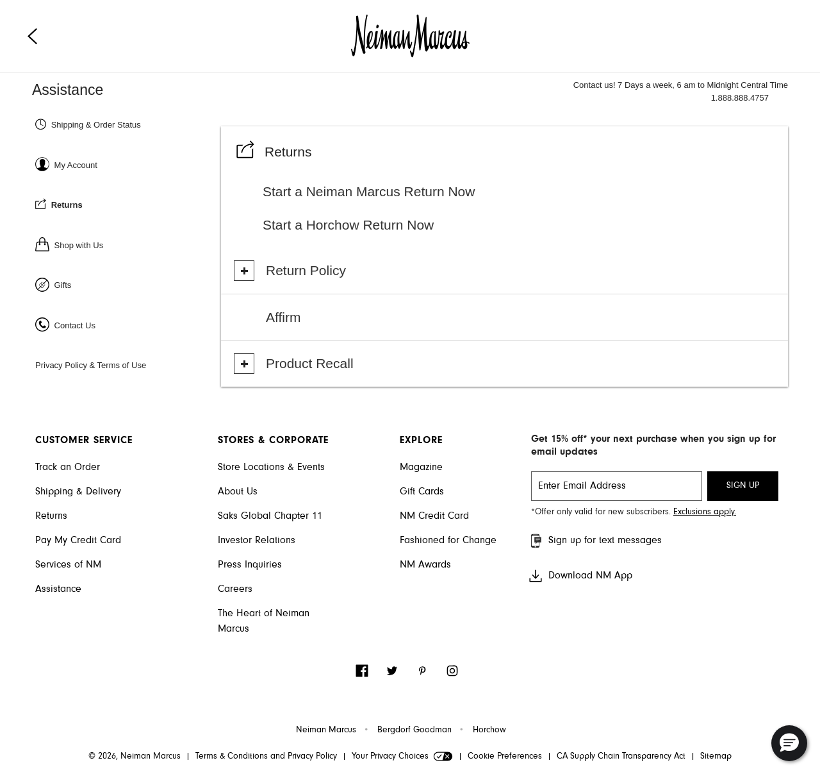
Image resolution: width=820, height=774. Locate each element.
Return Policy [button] (306, 270)
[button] (789, 743)
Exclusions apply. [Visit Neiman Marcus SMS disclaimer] (704, 512)
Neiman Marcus (326, 730)
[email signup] (616, 486)
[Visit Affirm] (508, 317)
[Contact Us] (126, 325)
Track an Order (67, 467)
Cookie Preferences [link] (505, 756)
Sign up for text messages (595, 541)
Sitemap (716, 756)
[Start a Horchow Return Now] (525, 225)
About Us (238, 492)
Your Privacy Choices (402, 756)
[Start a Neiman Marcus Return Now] (525, 191)
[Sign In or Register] (126, 164)
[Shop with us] (126, 244)
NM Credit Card (434, 516)
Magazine (421, 467)
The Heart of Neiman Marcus (263, 621)
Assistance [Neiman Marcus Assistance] (67, 89)
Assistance (58, 589)
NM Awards (425, 565)
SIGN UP (742, 486)
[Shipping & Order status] (126, 124)
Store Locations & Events (271, 467)
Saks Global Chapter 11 (270, 516)
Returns (51, 516)
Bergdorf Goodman (414, 730)
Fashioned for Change (448, 540)
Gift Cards (422, 492)
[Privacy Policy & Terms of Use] (126, 364)
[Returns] (126, 204)
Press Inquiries (250, 565)
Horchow (489, 730)
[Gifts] (126, 284)
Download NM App (580, 576)
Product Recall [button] (310, 363)
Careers (235, 589)
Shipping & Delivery (78, 492)
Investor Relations (256, 540)
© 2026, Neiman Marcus (134, 756)
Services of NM (68, 565)
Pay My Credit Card (78, 540)
